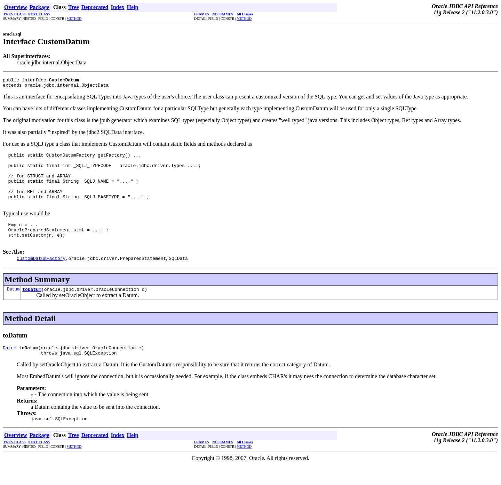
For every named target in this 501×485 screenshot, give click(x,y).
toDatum (31, 307)
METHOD (74, 19)
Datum (13, 307)
